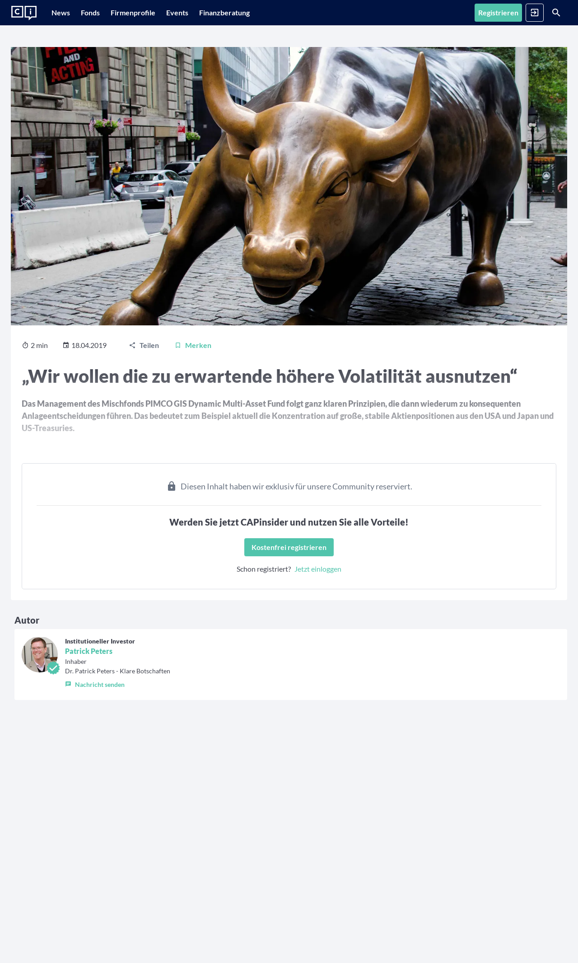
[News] (65, 13)
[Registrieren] (498, 13)
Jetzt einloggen (317, 609)
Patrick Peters (88, 691)
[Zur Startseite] (24, 13)
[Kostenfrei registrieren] (289, 588)
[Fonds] (103, 13)
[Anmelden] (535, 13)
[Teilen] (144, 386)
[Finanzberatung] (260, 13)
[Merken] (193, 386)
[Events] (209, 13)
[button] (117, 723)
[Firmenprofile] (155, 13)
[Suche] (556, 13)
